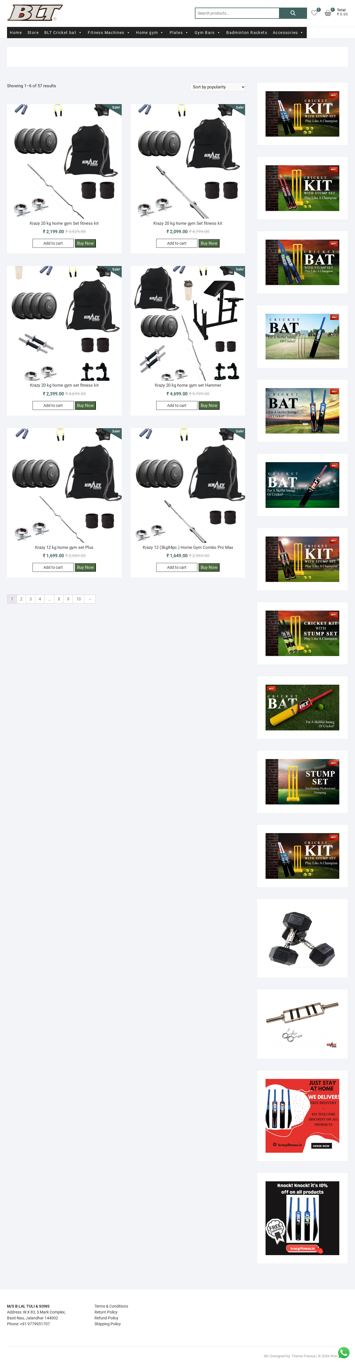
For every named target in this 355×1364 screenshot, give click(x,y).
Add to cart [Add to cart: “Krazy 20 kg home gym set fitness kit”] (53, 405)
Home (16, 32)
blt (266, 1356)
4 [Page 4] (40, 599)
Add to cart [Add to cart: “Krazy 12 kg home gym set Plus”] (53, 567)
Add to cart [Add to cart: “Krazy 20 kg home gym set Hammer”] (176, 405)
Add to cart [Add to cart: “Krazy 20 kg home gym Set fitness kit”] (53, 243)
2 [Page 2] (21, 599)
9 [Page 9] (68, 599)
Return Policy (105, 1312)
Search (293, 13)
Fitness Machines (109, 32)
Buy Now (85, 243)
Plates (179, 32)
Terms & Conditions (111, 1306)
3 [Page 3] (30, 599)
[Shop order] (218, 86)
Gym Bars (208, 32)
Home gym (150, 32)
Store (33, 32)
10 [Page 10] (78, 599)
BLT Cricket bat (63, 32)
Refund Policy (106, 1318)
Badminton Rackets (246, 32)
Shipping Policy (107, 1324)
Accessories (288, 32)
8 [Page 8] (59, 599)
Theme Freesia (303, 1356)
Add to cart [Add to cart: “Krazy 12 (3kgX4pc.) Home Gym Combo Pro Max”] (176, 567)
